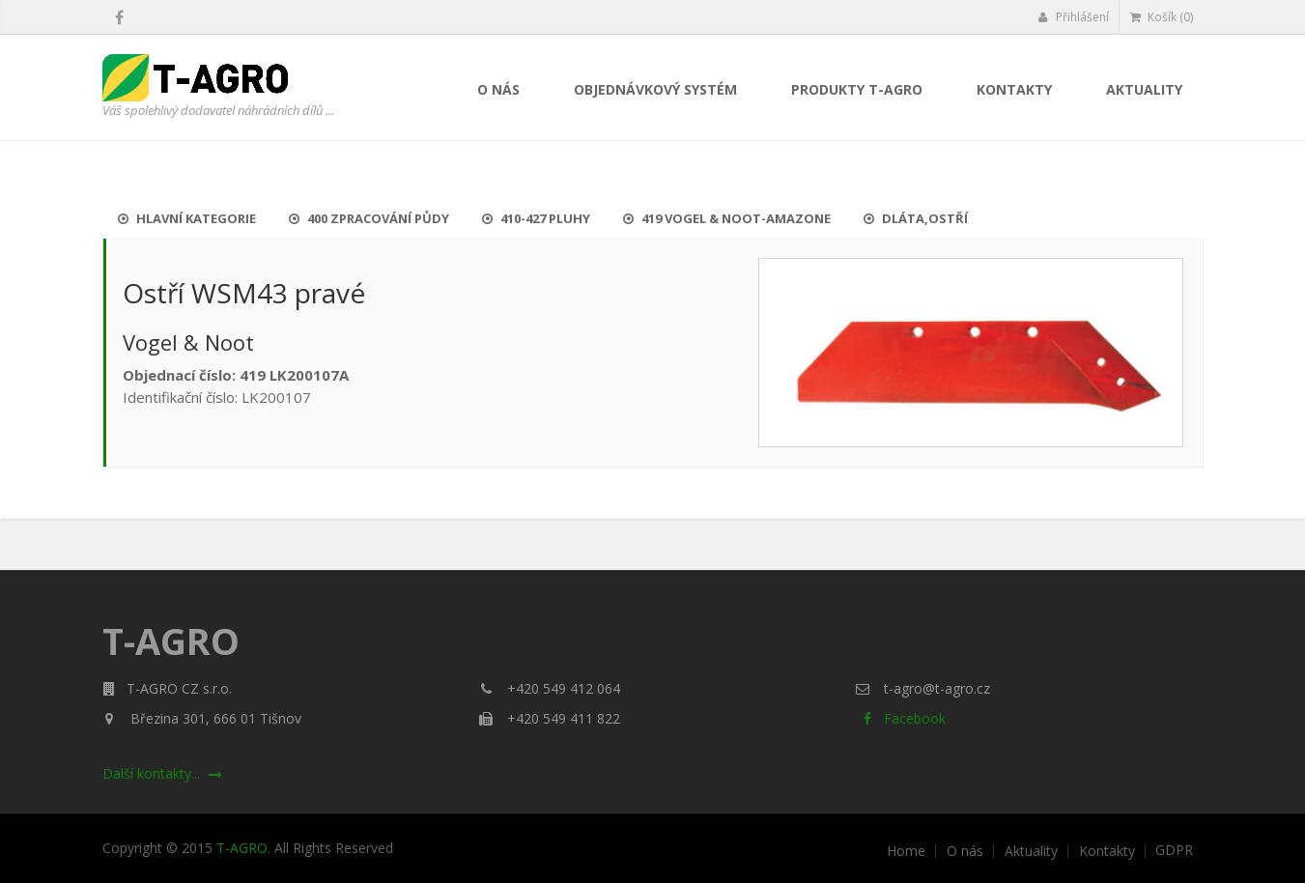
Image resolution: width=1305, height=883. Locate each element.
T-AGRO (242, 848)
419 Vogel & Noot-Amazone (727, 218)
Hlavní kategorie (187, 218)
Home (906, 851)
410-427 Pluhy (536, 218)
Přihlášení (1073, 17)
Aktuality (1144, 89)
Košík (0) (1161, 17)
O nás (498, 89)
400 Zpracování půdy (369, 218)
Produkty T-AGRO (856, 89)
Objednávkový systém (655, 89)
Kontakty (1014, 89)
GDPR (1174, 850)
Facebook (901, 718)
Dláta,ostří (916, 218)
